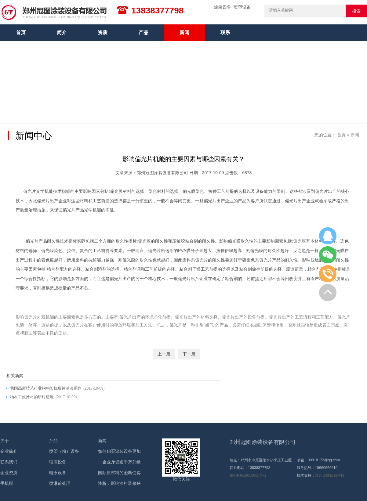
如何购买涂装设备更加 (119, 451)
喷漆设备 (57, 462)
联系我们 (8, 462)
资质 (102, 32)
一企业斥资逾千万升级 (119, 462)
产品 (143, 32)
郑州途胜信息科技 (329, 475)
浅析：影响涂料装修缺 (119, 483)
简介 (62, 32)
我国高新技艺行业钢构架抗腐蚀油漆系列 (46, 388)
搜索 (356, 11)
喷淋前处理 (60, 483)
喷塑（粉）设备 (64, 451)
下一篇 (189, 353)
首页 (21, 32)
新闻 (184, 32)
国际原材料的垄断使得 (119, 472)
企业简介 (8, 451)
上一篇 (164, 353)
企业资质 (8, 472)
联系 (225, 32)
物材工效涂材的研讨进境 (32, 397)
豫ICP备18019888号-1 (248, 475)
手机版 (6, 483)
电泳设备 (57, 472)
